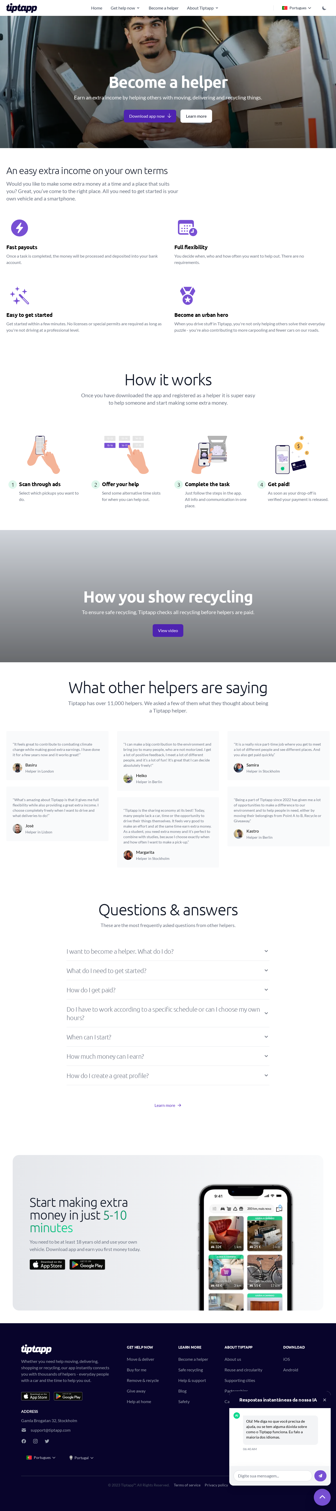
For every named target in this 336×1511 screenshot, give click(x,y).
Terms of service (187, 1485)
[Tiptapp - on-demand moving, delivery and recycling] (23, 8)
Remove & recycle (143, 1380)
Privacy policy (216, 1485)
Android (290, 1369)
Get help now (125, 7)
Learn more (196, 115)
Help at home (139, 1401)
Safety (184, 1401)
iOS (286, 1359)
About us (233, 1359)
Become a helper (164, 7)
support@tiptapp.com (51, 1429)
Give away (136, 1390)
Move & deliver (140, 1359)
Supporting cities (240, 1380)
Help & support (192, 1380)
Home (96, 7)
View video (168, 630)
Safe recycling (190, 1369)
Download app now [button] (150, 115)
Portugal (81, 1457)
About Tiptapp (203, 7)
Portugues (297, 8)
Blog (182, 1390)
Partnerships (236, 1390)
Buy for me (136, 1369)
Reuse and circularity (243, 1369)
